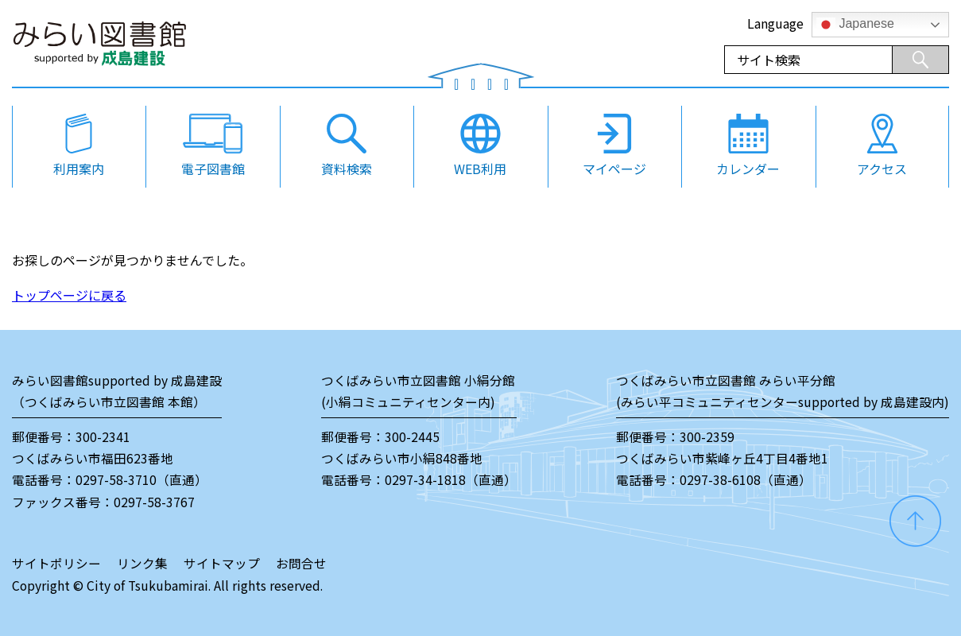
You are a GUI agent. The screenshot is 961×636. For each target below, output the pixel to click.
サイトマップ (222, 563)
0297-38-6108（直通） (746, 480)
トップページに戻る (69, 294)
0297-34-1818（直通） (451, 480)
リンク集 (142, 563)
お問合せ (301, 563)
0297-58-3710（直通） (141, 480)
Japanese (855, 24)
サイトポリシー (56, 563)
